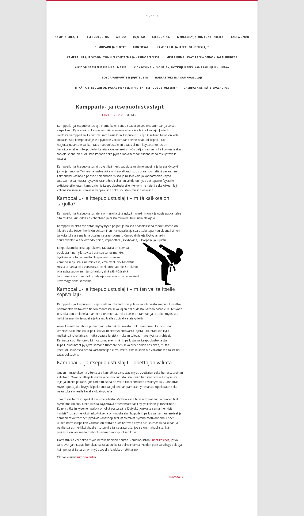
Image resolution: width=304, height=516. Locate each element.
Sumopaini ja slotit (110, 47)
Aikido (121, 37)
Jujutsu (139, 37)
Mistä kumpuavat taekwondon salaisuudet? (202, 57)
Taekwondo (240, 37)
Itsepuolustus (97, 37)
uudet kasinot (160, 440)
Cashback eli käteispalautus (206, 87)
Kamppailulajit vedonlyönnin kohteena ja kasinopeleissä (113, 57)
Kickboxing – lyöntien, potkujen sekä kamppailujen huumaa (181, 67)
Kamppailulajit (67, 37)
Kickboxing (161, 37)
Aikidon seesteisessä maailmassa (100, 67)
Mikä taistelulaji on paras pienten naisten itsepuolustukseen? (126, 87)
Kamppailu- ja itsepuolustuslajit (183, 47)
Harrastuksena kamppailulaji (178, 77)
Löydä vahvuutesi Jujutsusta (125, 77)
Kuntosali (141, 47)
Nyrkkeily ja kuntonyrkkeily (200, 37)
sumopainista (86, 457)
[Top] (152, 503)
